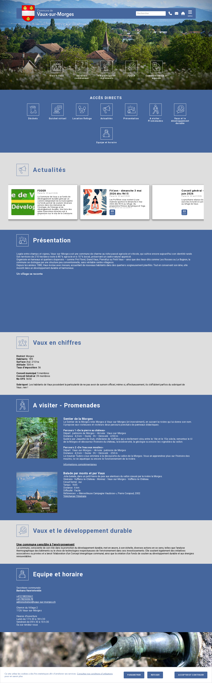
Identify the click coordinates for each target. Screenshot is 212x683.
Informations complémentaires (80, 464)
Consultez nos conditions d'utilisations (95, 673)
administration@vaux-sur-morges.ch (36, 602)
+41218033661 (24, 596)
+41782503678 (24, 599)
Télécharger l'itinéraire (74, 496)
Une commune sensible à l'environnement (45, 544)
